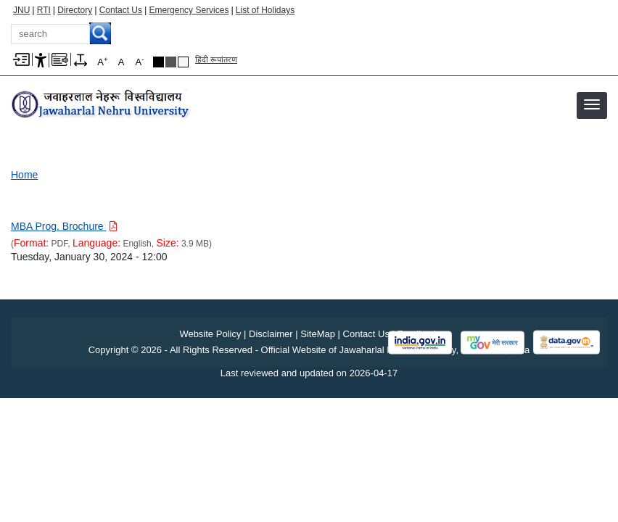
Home (24, 175)
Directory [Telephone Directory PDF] (74, 10)
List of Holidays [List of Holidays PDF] (265, 10)
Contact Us (120, 10)
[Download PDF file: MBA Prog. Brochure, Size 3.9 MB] (64, 226)
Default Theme (183, 62)
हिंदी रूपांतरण (216, 59)
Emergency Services (188, 10)
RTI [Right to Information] (44, 10)
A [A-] (140, 61)
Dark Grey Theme (170, 62)
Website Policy (210, 333)
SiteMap (317, 333)
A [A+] (102, 61)
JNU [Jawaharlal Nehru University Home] (21, 10)
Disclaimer (271, 333)
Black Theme (158, 62)
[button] (592, 104)
